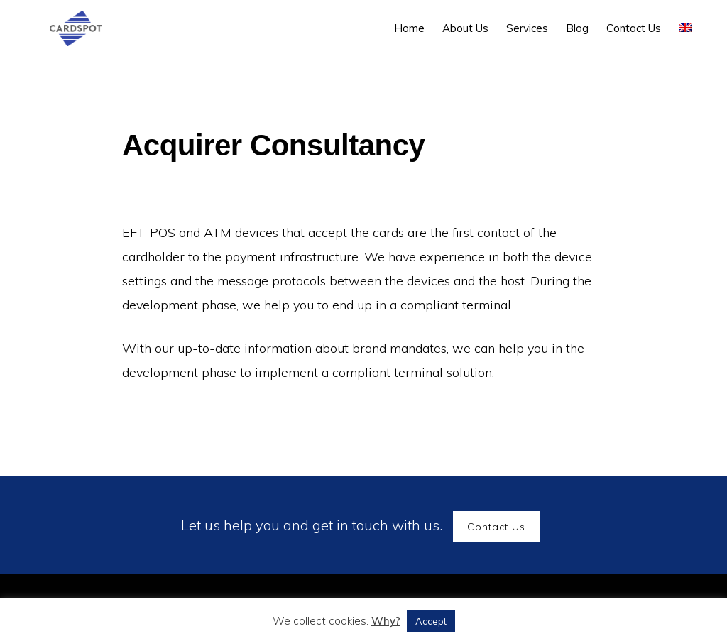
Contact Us (496, 526)
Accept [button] (431, 621)
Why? (385, 621)
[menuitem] (685, 28)
